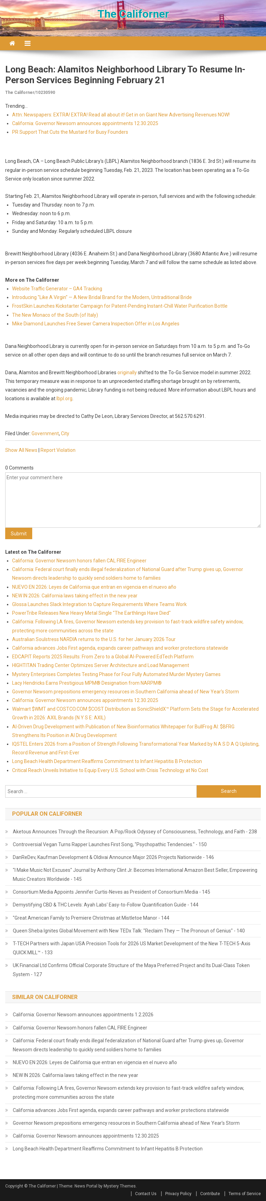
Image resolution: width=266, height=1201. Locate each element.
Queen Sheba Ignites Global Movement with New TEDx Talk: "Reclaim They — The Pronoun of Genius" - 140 (129, 930)
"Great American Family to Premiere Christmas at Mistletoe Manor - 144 (91, 918)
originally (127, 372)
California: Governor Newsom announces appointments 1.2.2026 (83, 1014)
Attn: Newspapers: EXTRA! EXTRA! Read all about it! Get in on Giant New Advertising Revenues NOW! (121, 114)
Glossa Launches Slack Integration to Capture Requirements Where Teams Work (99, 604)
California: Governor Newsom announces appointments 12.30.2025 (85, 123)
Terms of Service (245, 1193)
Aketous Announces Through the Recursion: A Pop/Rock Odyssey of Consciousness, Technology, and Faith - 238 (135, 831)
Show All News (21, 450)
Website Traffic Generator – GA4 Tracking (57, 288)
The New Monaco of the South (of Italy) (55, 315)
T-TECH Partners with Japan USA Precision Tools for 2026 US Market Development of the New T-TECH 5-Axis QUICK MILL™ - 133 (131, 948)
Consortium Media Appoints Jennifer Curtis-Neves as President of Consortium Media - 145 (111, 892)
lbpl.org (64, 398)
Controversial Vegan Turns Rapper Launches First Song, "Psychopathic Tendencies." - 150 (110, 844)
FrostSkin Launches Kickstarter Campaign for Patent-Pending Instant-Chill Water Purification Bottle (120, 306)
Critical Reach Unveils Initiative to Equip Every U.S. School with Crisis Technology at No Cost (110, 770)
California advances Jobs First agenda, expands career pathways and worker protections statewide (120, 648)
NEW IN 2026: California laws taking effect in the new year (75, 595)
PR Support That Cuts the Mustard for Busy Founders (70, 132)
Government (45, 433)
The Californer (133, 13)
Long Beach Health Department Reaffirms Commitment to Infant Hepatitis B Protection (107, 761)
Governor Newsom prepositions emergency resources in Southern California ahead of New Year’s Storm (126, 1123)
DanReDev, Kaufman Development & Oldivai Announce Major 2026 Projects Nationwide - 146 (113, 857)
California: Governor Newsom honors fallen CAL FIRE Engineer (79, 560)
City (65, 433)
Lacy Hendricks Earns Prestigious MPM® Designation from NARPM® (87, 683)
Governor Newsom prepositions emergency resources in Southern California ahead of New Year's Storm (125, 691)
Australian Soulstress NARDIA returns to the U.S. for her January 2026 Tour (94, 639)
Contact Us (146, 1193)
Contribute (210, 1193)
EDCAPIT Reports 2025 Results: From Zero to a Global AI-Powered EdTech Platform (103, 656)
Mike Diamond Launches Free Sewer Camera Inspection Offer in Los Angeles (95, 323)
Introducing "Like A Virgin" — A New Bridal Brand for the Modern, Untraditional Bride (102, 297)
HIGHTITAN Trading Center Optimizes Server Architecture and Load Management (100, 665)
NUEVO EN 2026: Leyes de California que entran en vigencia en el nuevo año (94, 587)
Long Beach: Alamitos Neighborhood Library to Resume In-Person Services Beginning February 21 (125, 74)
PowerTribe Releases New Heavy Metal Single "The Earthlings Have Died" (91, 613)
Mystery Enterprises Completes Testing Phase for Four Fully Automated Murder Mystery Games (116, 674)
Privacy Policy (178, 1193)
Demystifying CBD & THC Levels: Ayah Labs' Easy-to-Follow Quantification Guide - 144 (105, 905)
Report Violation (58, 450)
